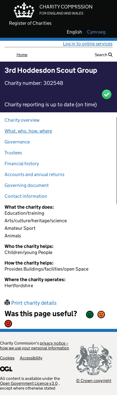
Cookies (7, 358)
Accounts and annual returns (34, 174)
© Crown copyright (93, 380)
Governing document (27, 185)
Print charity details (31, 303)
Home (22, 54)
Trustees (13, 153)
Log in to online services (87, 44)
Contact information (26, 196)
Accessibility (31, 358)
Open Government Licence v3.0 (29, 383)
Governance (17, 142)
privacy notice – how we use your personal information (34, 345)
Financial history (22, 163)
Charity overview (22, 120)
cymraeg (96, 32)
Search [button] (103, 54)
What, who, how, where (28, 131)
